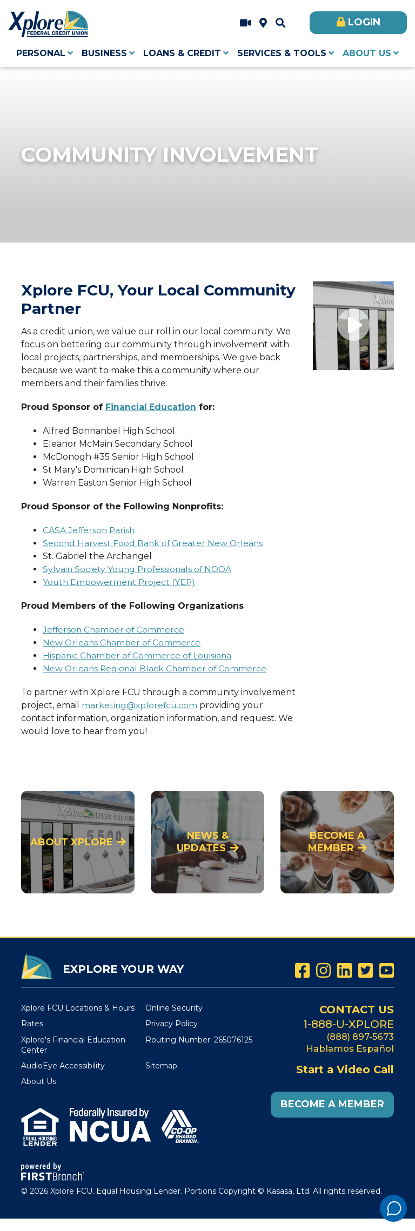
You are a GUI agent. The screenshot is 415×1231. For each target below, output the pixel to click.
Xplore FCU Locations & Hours (263, 23)
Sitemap (161, 1066)
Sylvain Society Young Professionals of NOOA (139, 569)
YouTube (386, 970)
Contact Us (356, 1009)
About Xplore (71, 842)
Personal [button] (40, 53)
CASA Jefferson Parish (90, 530)
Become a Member (336, 842)
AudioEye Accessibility (63, 1066)
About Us (38, 1081)
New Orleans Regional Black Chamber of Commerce (156, 668)
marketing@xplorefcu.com (140, 705)
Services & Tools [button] (281, 53)
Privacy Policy (171, 1023)
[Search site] (280, 23)
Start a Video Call (245, 23)
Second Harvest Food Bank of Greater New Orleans (154, 543)
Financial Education (151, 407)
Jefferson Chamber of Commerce (115, 629)
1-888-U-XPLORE (348, 1023)
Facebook (302, 970)
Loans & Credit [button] (182, 53)
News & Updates (203, 842)
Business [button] (104, 53)
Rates (32, 1023)
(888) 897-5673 (359, 1036)
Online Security (174, 1008)
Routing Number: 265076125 (198, 1040)
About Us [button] (367, 53)
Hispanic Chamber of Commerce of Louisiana (139, 655)
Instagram (323, 970)
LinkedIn (344, 970)
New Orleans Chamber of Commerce (123, 642)
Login (364, 22)
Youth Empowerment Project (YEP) (120, 582)
